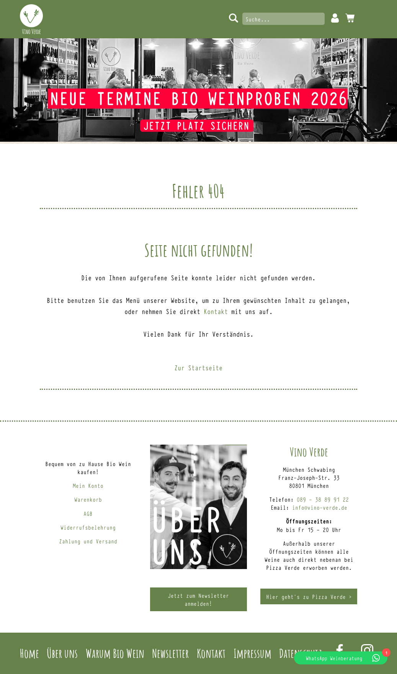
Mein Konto (335, 18)
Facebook (339, 650)
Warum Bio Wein (115, 653)
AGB (88, 513)
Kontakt (216, 311)
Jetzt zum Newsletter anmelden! (198, 599)
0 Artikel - (350, 18)
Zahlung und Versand (88, 541)
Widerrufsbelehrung (88, 527)
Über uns (62, 653)
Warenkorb (88, 499)
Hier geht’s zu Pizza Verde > (309, 596)
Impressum (252, 653)
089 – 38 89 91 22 (323, 499)
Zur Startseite (198, 367)
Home (29, 653)
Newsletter (170, 653)
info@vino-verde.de (319, 507)
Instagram (367, 650)
